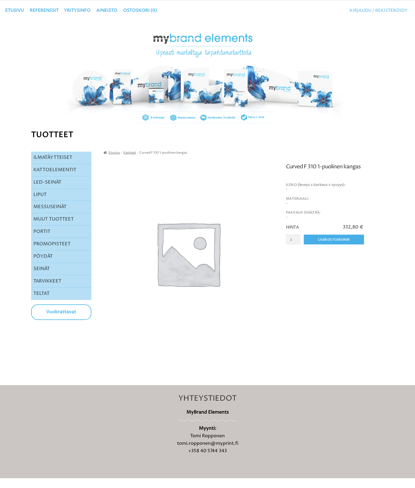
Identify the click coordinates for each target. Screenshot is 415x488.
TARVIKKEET (47, 291)
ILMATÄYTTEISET (52, 167)
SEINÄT (41, 278)
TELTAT (41, 303)
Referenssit (44, 10)
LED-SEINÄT (47, 192)
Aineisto (106, 10)
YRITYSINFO (77, 10)
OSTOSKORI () (140, 10)
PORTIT (41, 241)
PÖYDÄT (43, 266)
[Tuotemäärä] (293, 249)
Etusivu (14, 10)
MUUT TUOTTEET (53, 229)
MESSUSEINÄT (50, 216)
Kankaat (129, 163)
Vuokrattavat (61, 322)
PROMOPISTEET (52, 253)
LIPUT (40, 204)
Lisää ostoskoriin (334, 249)
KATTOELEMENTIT (54, 179)
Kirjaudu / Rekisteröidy (379, 10)
